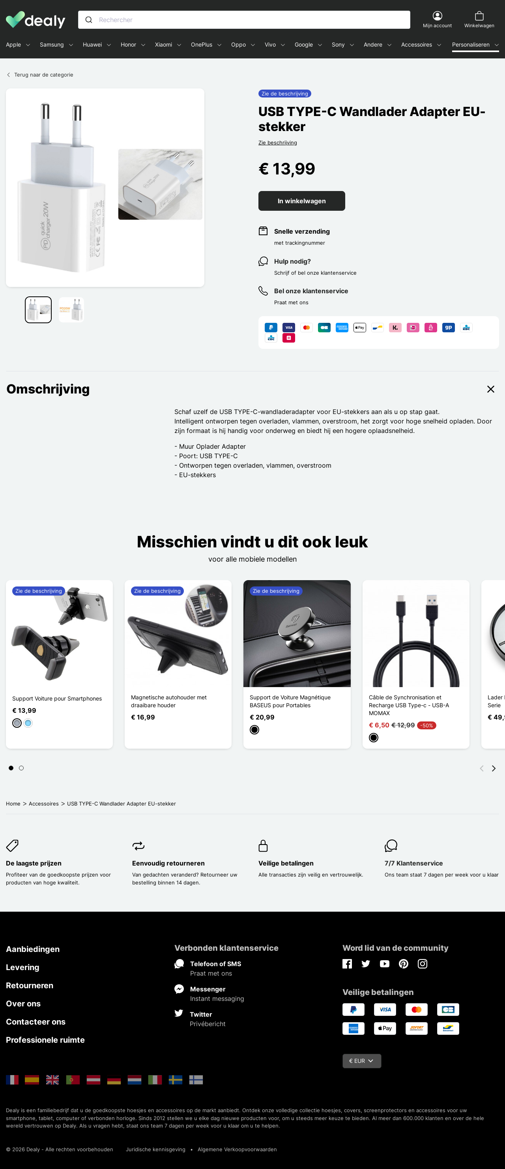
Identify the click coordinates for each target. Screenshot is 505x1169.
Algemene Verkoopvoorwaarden (237, 1149)
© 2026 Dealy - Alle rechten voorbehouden (59, 1149)
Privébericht (208, 1024)
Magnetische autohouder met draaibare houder (169, 701)
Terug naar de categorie (39, 74)
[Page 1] (11, 768)
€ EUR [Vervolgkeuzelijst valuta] (361, 1060)
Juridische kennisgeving (155, 1149)
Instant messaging (217, 998)
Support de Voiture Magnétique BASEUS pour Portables (290, 701)
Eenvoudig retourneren (168, 863)
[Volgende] (494, 768)
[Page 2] (21, 768)
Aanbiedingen (33, 949)
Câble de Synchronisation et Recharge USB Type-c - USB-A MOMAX (409, 705)
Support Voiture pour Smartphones (57, 698)
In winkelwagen (302, 201)
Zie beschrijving (277, 142)
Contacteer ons (35, 1022)
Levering (22, 967)
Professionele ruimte (45, 1040)
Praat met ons (211, 973)
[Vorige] (482, 768)
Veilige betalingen (286, 863)
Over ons (23, 1003)
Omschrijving (252, 389)
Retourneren (29, 985)
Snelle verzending (302, 231)
